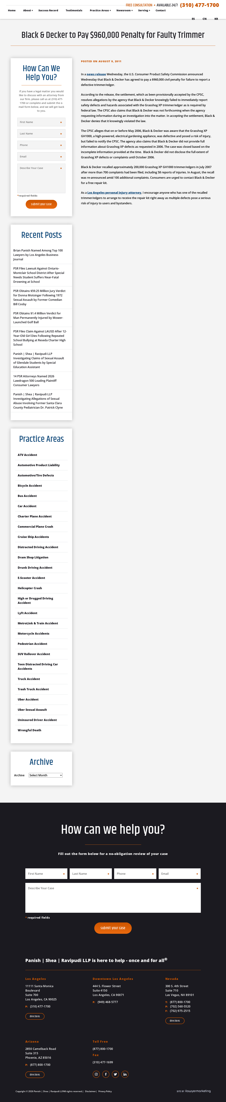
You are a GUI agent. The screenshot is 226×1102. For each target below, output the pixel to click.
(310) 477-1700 (199, 5)
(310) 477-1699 (103, 1062)
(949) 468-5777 (105, 1002)
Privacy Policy (105, 1091)
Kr (216, 18)
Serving (143, 10)
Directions (35, 1016)
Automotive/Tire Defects (36, 475)
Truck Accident (29, 679)
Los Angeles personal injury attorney (114, 193)
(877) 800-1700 (177, 1002)
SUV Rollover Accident (34, 654)
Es (193, 18)
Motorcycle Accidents (33, 633)
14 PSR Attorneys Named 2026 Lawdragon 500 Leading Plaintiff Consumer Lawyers (35, 380)
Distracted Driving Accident (38, 547)
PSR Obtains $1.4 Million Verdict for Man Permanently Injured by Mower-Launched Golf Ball (38, 317)
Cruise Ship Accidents (33, 537)
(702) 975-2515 (177, 1011)
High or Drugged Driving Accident (35, 600)
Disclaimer (90, 1091)
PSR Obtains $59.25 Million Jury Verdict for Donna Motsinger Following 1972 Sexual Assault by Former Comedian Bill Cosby (39, 297)
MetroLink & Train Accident (38, 623)
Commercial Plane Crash (35, 527)
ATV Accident (27, 455)
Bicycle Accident (30, 486)
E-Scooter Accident (31, 578)
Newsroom (123, 10)
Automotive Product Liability (39, 465)
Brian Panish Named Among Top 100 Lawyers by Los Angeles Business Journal (38, 254)
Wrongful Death (29, 730)
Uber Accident (28, 699)
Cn (205, 18)
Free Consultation (139, 5)
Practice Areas (99, 10)
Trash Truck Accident (33, 689)
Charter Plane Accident (35, 516)
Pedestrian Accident (32, 644)
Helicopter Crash (30, 588)
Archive (19, 775)
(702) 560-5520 (178, 1006)
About (27, 10)
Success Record (48, 10)
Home (12, 10)
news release (96, 74)
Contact (161, 10)
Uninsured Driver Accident (37, 720)
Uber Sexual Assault (32, 710)
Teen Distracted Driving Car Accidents (38, 666)
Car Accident (27, 506)
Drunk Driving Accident (35, 568)
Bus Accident (27, 496)
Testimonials (74, 10)
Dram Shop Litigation (33, 557)
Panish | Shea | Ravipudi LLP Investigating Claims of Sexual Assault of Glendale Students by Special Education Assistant (38, 360)
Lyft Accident (27, 613)
